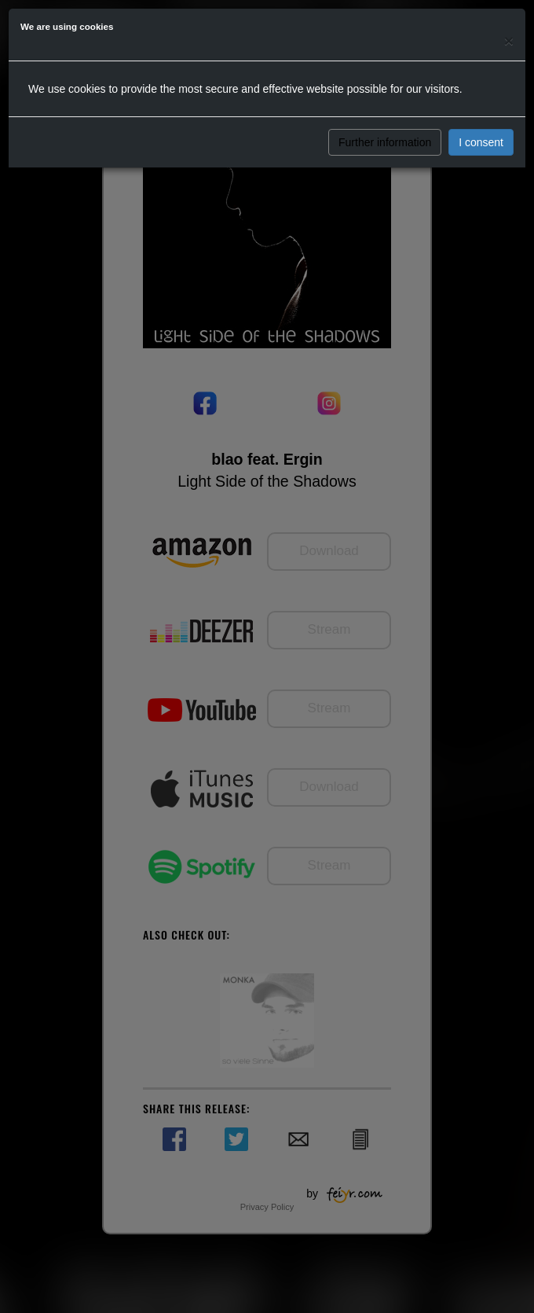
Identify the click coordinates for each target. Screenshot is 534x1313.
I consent (481, 142)
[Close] (509, 40)
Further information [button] (384, 142)
